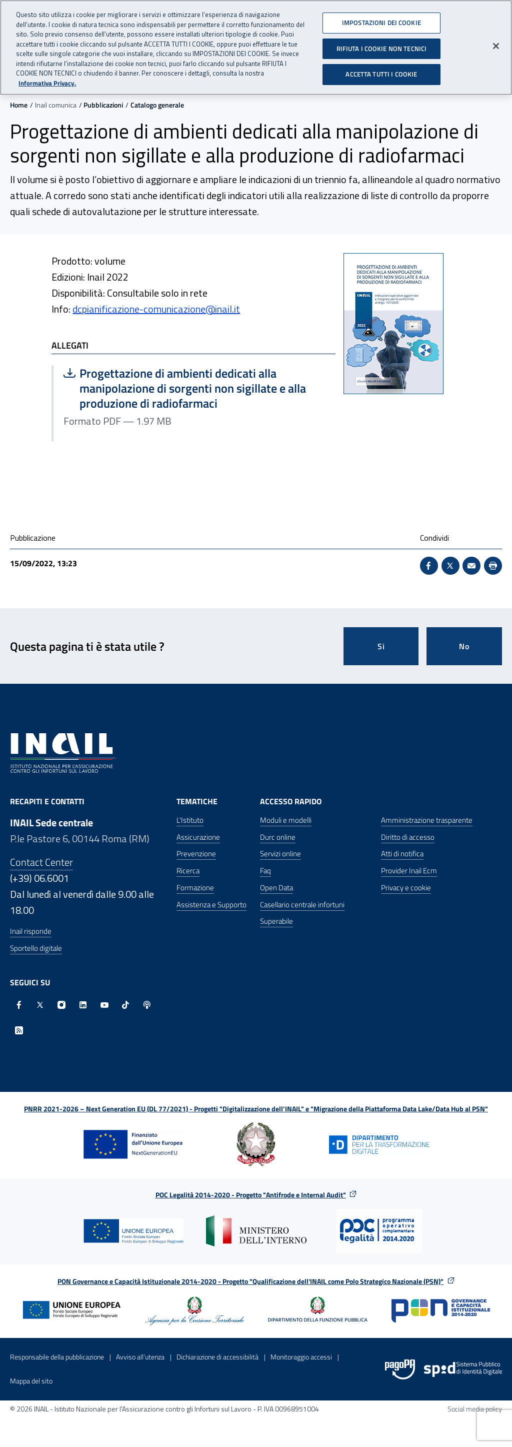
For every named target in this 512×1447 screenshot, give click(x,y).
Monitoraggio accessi (301, 1356)
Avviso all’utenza (140, 1356)
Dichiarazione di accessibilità (217, 1356)
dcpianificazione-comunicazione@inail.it (156, 309)
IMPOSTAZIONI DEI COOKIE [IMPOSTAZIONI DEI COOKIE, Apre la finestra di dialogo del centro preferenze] (381, 19)
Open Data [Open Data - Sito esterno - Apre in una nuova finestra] (276, 887)
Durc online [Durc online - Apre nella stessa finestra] (278, 837)
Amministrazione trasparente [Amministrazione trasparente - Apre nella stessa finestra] (426, 820)
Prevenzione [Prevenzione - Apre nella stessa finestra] (196, 853)
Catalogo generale (157, 105)
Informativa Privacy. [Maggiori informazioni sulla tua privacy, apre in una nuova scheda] (47, 79)
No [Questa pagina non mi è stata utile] (464, 646)
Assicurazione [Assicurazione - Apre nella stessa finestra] (198, 837)
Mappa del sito (31, 1380)
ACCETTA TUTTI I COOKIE (381, 71)
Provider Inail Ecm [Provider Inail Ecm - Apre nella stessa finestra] (409, 870)
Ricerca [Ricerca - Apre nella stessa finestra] (188, 870)
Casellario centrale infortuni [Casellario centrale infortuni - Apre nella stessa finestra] (302, 904)
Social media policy (475, 1408)
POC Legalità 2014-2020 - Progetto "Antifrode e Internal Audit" (251, 1194)
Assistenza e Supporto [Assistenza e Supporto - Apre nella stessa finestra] (211, 904)
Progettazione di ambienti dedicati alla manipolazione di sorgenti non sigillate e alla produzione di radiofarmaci (185, 388)
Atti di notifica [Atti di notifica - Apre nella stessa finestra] (402, 853)
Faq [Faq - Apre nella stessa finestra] (265, 870)
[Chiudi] (496, 43)
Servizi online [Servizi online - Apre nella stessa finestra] (280, 853)
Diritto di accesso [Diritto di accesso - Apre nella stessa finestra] (407, 837)
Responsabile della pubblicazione (57, 1356)
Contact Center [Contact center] (41, 862)
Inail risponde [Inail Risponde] (31, 931)
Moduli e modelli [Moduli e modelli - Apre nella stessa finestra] (286, 820)
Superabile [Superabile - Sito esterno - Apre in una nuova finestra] (276, 921)
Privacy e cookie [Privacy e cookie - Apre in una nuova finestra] (406, 887)
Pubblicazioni (103, 105)
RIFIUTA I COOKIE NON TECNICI (381, 45)
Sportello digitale (36, 948)
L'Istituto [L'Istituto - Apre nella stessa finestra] (190, 820)
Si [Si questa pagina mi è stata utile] (381, 646)
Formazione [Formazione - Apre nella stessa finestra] (195, 887)
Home (19, 105)
